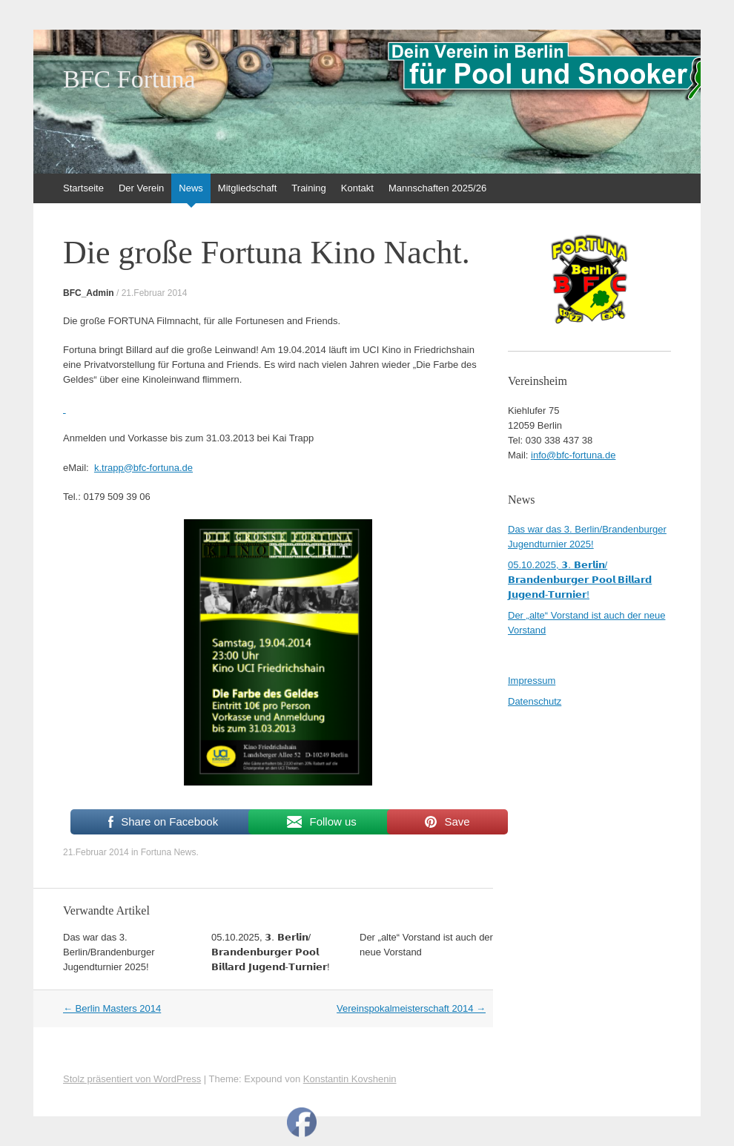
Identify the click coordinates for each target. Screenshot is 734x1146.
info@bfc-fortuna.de (573, 455)
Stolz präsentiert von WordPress (132, 1078)
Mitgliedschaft (247, 188)
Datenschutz (534, 701)
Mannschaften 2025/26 (437, 188)
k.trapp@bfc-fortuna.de (143, 467)
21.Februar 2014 (155, 293)
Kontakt (357, 188)
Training (308, 188)
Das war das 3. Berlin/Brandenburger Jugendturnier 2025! (109, 952)
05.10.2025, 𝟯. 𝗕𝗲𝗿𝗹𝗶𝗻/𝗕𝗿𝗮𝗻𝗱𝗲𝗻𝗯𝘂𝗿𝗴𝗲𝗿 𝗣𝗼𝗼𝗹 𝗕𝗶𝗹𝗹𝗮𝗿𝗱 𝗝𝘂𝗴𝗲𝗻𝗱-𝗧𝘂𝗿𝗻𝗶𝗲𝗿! (270, 952)
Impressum (531, 680)
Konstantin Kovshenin (350, 1078)
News (191, 188)
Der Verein (141, 188)
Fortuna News (168, 852)
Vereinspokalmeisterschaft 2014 (411, 1008)
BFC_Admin (88, 293)
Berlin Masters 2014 (112, 1008)
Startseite (83, 188)
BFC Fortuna (129, 79)
